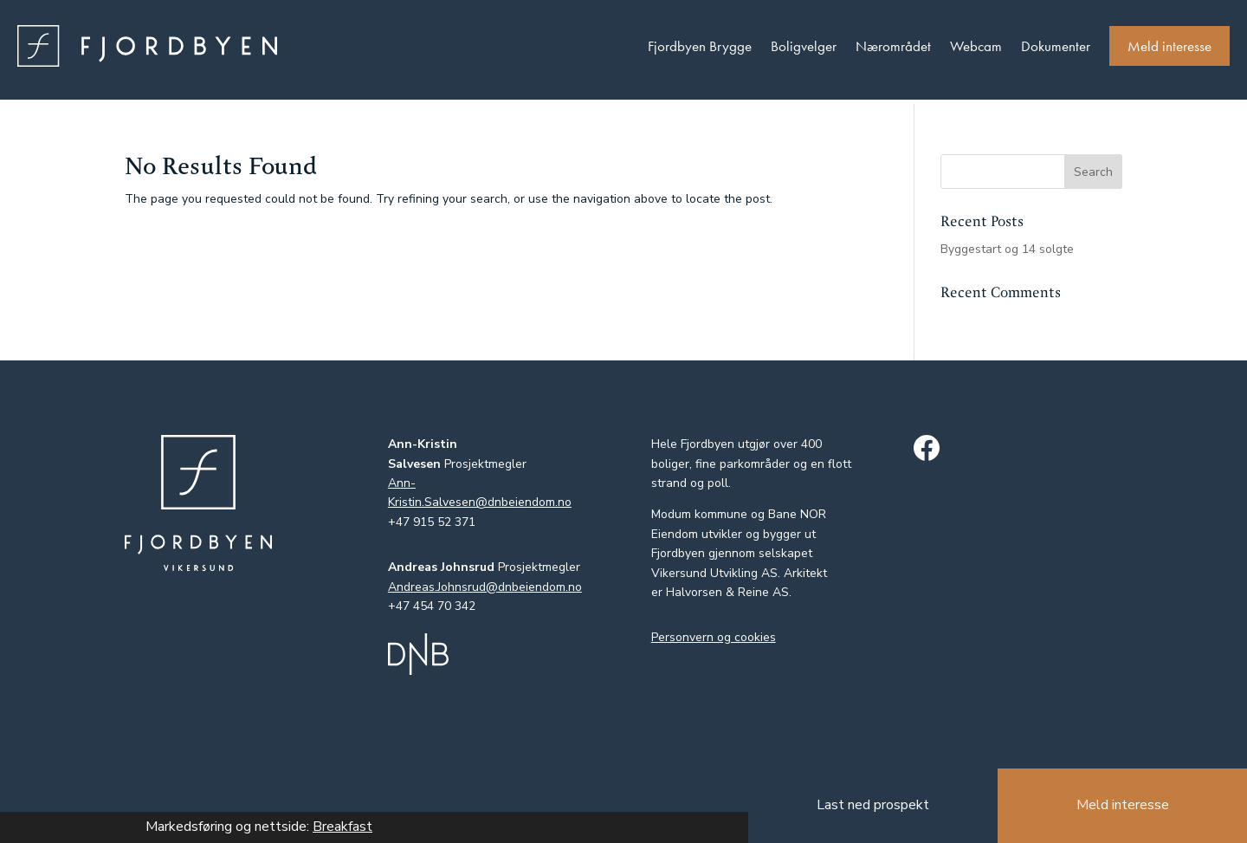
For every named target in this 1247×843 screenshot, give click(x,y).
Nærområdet (893, 45)
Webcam (976, 45)
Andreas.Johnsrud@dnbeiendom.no (485, 587)
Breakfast (342, 826)
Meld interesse (1169, 45)
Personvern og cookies (713, 637)
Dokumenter (1055, 45)
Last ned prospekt (873, 804)
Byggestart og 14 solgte (1007, 249)
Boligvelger (804, 45)
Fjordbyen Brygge (700, 45)
